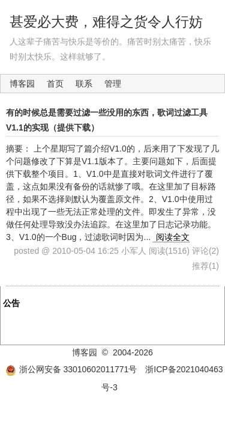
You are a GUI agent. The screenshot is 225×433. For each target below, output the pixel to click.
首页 (55, 83)
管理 (112, 83)
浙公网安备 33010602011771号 (71, 369)
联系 (84, 83)
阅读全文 (173, 237)
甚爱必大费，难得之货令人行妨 (106, 21)
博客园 (22, 83)
